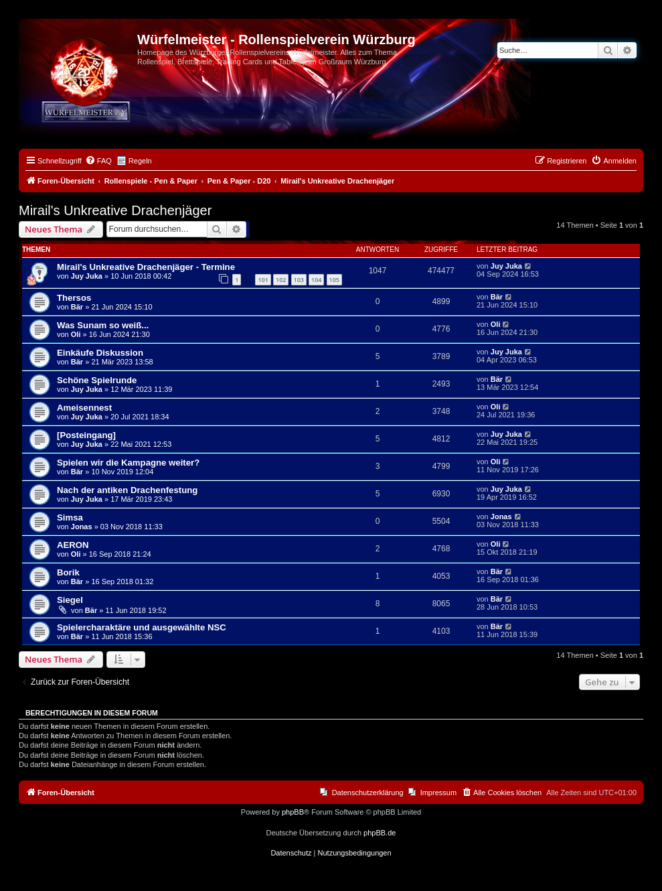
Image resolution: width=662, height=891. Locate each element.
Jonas (81, 527)
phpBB (293, 812)
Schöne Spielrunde (97, 380)
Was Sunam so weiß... (103, 325)
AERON (73, 545)
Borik (68, 572)
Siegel (70, 600)
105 (334, 279)
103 (299, 279)
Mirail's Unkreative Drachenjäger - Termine (146, 267)
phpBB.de (379, 833)
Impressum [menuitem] (438, 793)
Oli (76, 334)
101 (263, 279)
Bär (77, 307)
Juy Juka (86, 276)
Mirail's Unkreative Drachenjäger (115, 210)
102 (281, 279)
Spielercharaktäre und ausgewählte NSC (141, 627)
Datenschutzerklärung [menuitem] (368, 793)
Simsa (70, 517)
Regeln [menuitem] (140, 161)
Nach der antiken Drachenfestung (127, 490)
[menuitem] (98, 161)
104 (316, 279)
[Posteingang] (86, 435)
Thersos (74, 298)
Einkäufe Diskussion (100, 353)
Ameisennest (84, 408)
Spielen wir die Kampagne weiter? (128, 463)
